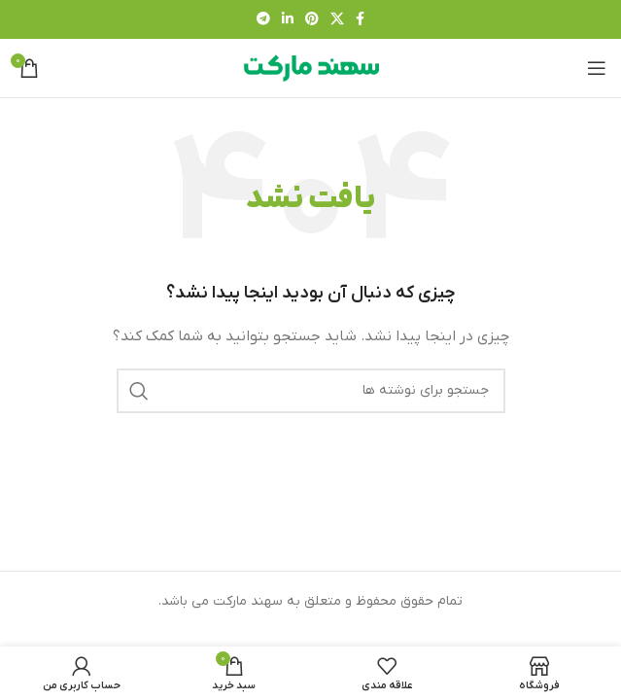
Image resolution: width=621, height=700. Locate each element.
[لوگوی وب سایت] (311, 67)
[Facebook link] (360, 20)
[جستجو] (311, 390)
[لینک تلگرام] (263, 20)
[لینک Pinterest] (312, 20)
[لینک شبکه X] (337, 20)
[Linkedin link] (287, 20)
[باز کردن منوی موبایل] (596, 68)
